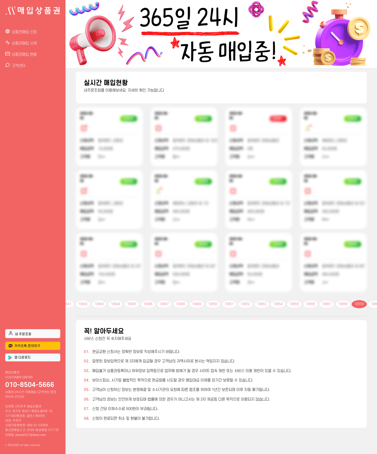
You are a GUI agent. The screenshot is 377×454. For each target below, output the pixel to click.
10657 (326, 304)
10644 (115, 304)
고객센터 (15, 65)
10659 (359, 304)
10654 (277, 304)
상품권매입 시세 (21, 43)
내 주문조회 (19, 333)
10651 (229, 304)
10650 (212, 304)
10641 (66, 304)
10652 (245, 304)
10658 (342, 304)
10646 (147, 304)
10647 (164, 304)
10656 (310, 304)
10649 (196, 304)
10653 (261, 304)
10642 (83, 304)
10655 (294, 304)
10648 (180, 304)
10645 (131, 304)
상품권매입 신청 (21, 31)
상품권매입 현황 (21, 54)
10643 (99, 304)
